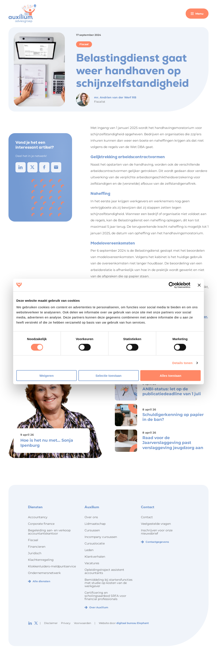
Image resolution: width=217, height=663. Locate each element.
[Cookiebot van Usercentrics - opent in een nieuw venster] (171, 285)
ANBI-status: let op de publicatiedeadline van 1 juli (171, 391)
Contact (147, 517)
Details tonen (182, 362)
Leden (89, 550)
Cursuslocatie (95, 543)
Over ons (91, 517)
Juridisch (34, 553)
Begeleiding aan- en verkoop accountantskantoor (49, 531)
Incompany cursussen (101, 537)
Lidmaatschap (95, 524)
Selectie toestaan (109, 375)
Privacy (66, 623)
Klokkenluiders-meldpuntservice (52, 566)
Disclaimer (51, 623)
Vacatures (92, 563)
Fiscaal (84, 44)
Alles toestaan (170, 375)
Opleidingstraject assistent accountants (104, 571)
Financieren (36, 547)
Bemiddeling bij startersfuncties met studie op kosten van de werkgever (108, 583)
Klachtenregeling (41, 560)
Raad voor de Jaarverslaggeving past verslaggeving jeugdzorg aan (172, 442)
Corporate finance (41, 524)
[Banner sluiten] (199, 284)
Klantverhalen (95, 556)
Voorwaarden (82, 623)
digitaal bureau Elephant (132, 623)
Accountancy (37, 517)
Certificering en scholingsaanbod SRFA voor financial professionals (105, 596)
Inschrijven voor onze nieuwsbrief (156, 531)
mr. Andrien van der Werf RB (115, 97)
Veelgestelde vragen (156, 524)
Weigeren (46, 375)
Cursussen (92, 530)
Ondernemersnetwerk (44, 573)
